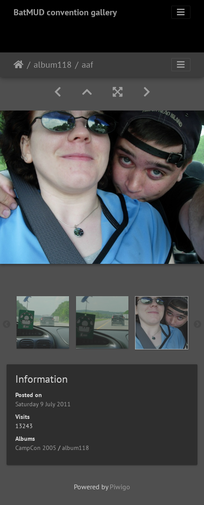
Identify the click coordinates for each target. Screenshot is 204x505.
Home (19, 64)
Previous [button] (6, 324)
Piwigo (120, 486)
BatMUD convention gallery (65, 12)
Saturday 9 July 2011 (43, 404)
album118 (53, 64)
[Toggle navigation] (180, 12)
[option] (43, 322)
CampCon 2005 (35, 448)
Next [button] (197, 324)
